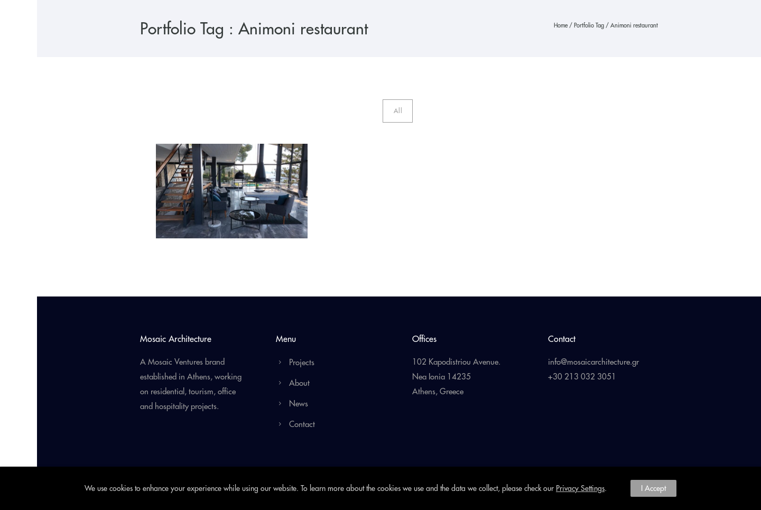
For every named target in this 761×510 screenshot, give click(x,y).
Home (561, 25)
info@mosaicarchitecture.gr (593, 362)
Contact (302, 424)
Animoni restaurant (634, 25)
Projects (301, 362)
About (299, 383)
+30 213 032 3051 (582, 377)
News (298, 403)
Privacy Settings (580, 488)
